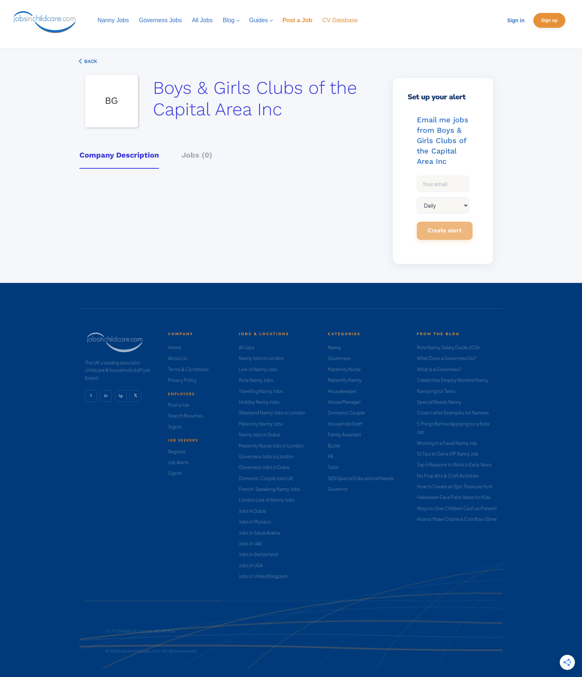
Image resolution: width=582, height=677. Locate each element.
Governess (339, 358)
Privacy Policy (182, 380)
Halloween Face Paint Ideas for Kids (454, 497)
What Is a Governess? (439, 369)
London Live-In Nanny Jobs (267, 500)
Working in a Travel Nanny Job (447, 443)
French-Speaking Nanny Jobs (269, 489)
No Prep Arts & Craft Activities (448, 476)
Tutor (333, 467)
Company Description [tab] (119, 155)
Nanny (334, 347)
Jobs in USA (250, 565)
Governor (338, 489)
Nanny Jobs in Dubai (259, 434)
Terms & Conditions (188, 369)
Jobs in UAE (250, 543)
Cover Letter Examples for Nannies (453, 413)
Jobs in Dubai (252, 511)
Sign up (549, 20)
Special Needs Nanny (439, 402)
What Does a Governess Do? (446, 358)
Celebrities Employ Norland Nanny (452, 380)
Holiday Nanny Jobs (259, 402)
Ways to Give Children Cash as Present (457, 508)
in (106, 396)
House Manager (344, 402)
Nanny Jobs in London (261, 358)
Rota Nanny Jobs (256, 380)
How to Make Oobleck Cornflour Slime (457, 519)
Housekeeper (342, 391)
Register (177, 452)
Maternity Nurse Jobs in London (271, 446)
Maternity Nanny (345, 380)
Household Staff (345, 424)
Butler (334, 446)
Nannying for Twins (436, 391)
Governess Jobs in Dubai (264, 467)
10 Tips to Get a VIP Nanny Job (447, 454)
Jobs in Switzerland (258, 554)
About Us (177, 358)
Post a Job (178, 405)
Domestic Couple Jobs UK (266, 478)
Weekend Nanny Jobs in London (272, 413)
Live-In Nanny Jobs (258, 369)
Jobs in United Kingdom (263, 576)
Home (174, 347)
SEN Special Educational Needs (361, 478)
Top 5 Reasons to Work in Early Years (454, 465)
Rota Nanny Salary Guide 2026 (448, 347)
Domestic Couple (346, 413)
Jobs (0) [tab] (197, 155)
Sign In (175, 427)
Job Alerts (178, 462)
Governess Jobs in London (266, 456)
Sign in (515, 20)
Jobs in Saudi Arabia (259, 533)
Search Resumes (185, 416)
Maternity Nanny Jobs (261, 424)
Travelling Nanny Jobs (261, 391)
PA (330, 456)
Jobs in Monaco (255, 522)
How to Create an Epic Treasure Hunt (455, 486)
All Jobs (246, 347)
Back (90, 61)
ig (120, 396)
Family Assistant (344, 434)
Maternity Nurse (344, 369)
